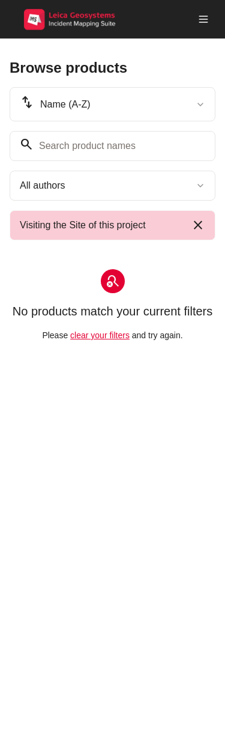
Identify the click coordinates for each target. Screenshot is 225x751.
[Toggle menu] (203, 19)
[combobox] (112, 104)
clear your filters (100, 335)
